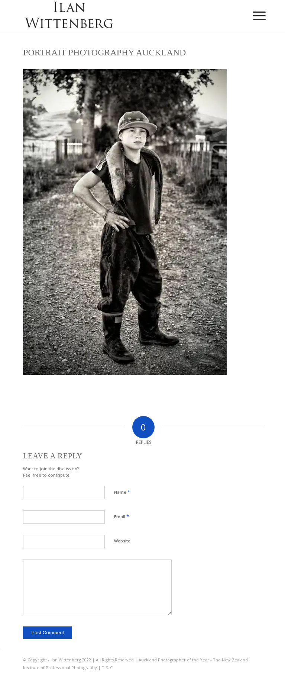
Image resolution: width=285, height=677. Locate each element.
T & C (107, 667)
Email (121, 516)
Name (122, 492)
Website (122, 541)
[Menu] (253, 15)
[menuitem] (253, 15)
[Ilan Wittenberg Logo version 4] (119, 15)
